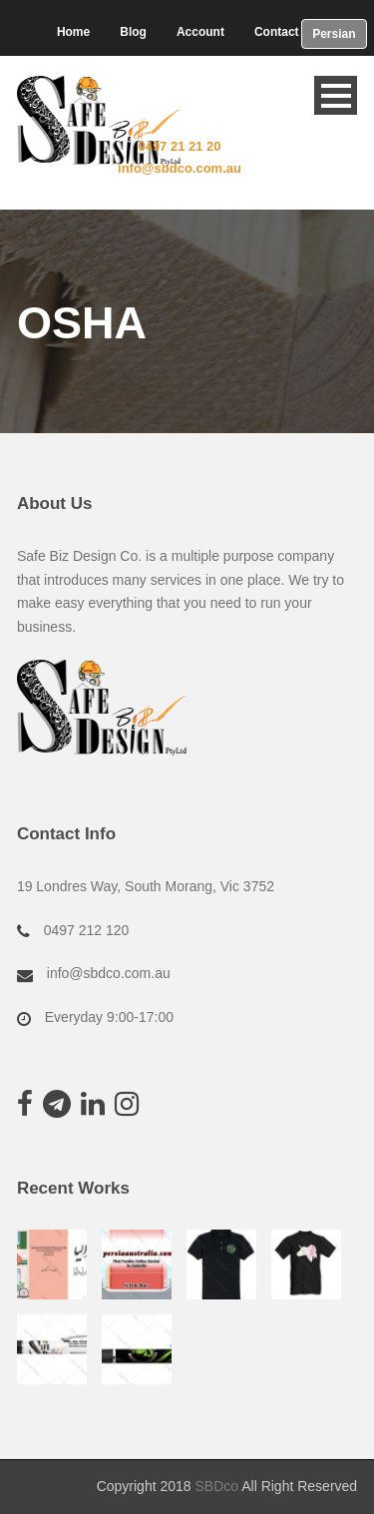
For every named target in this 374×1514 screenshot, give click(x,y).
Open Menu (335, 95)
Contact (276, 32)
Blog (133, 32)
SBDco (216, 1486)
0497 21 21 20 (179, 146)
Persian (333, 34)
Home (73, 32)
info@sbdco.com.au (179, 168)
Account (200, 32)
